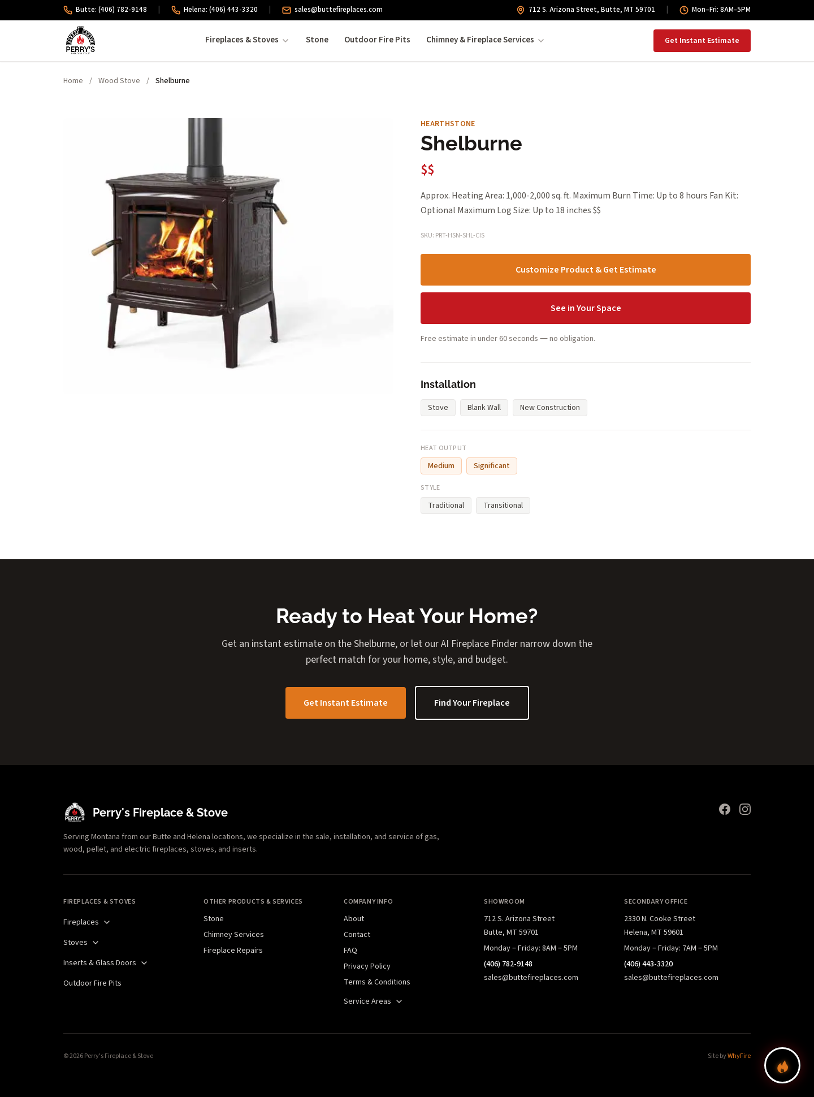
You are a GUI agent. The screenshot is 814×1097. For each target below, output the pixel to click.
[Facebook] (724, 809)
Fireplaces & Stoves (247, 40)
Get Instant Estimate (702, 40)
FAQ (350, 950)
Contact (357, 934)
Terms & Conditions (377, 982)
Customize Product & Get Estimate (586, 270)
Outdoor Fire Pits (377, 40)
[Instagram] (745, 809)
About (354, 919)
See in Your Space (586, 308)
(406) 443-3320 (648, 964)
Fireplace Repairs (233, 950)
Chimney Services (234, 934)
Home (73, 81)
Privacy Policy (367, 966)
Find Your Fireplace (472, 703)
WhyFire (739, 1056)
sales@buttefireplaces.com (332, 10)
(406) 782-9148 (508, 964)
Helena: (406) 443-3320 (214, 10)
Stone (317, 40)
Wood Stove (119, 81)
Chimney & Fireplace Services (485, 40)
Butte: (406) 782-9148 (105, 10)
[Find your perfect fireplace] (782, 1065)
